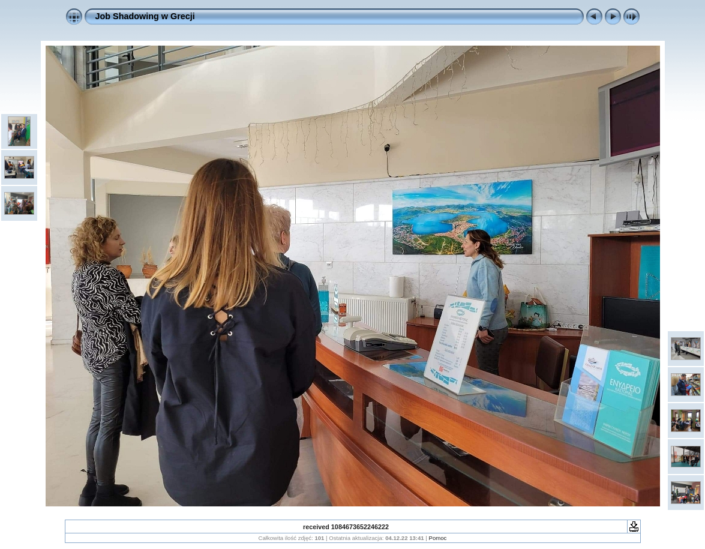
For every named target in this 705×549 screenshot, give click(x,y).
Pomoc (438, 538)
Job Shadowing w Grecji (145, 16)
